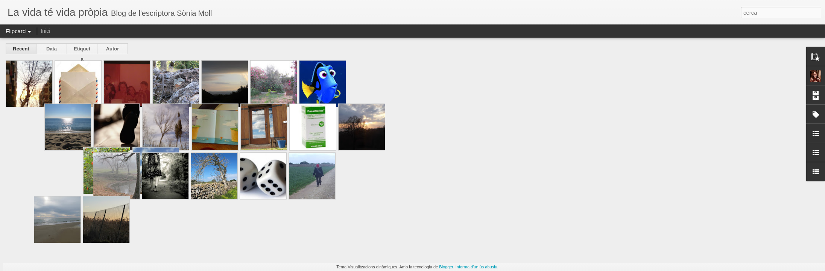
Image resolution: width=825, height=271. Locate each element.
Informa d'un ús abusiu (476, 267)
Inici (45, 31)
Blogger (446, 267)
